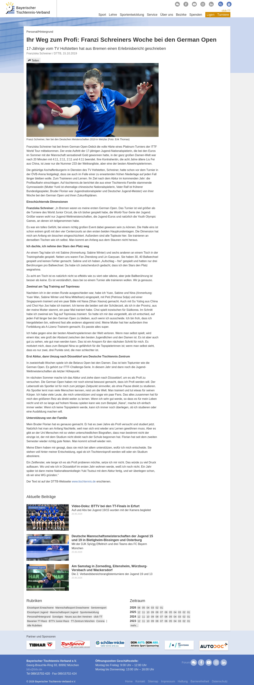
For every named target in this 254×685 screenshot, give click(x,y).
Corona (100, 621)
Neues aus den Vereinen (78, 616)
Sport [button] (102, 14)
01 (161, 607)
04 (148, 607)
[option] (41, 647)
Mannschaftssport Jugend (64, 612)
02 (157, 607)
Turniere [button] (223, 14)
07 (161, 612)
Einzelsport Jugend (37, 612)
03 (152, 607)
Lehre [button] (113, 14)
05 (143, 607)
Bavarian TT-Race (37, 621)
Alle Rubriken (34, 625)
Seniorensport (98, 607)
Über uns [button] (166, 14)
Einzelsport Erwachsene (40, 607)
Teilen (33, 60)
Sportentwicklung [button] (132, 14)
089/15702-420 (40, 673)
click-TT (226, 10)
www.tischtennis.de (84, 481)
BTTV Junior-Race (59, 621)
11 (143, 612)
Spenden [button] (195, 14)
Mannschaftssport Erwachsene (72, 607)
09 (152, 612)
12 (139, 612)
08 (157, 612)
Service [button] (152, 14)
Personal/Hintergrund (38, 616)
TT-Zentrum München (83, 621)
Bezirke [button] (181, 14)
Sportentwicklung (89, 612)
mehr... (134, 625)
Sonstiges (57, 616)
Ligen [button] (210, 14)
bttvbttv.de (34, 669)
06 (139, 607)
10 (148, 612)
